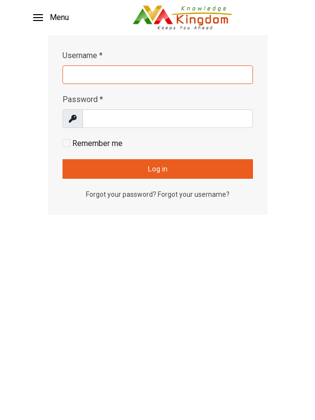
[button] (51, 17)
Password (83, 99)
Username (83, 55)
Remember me (93, 143)
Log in (158, 169)
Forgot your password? (122, 194)
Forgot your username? (194, 194)
